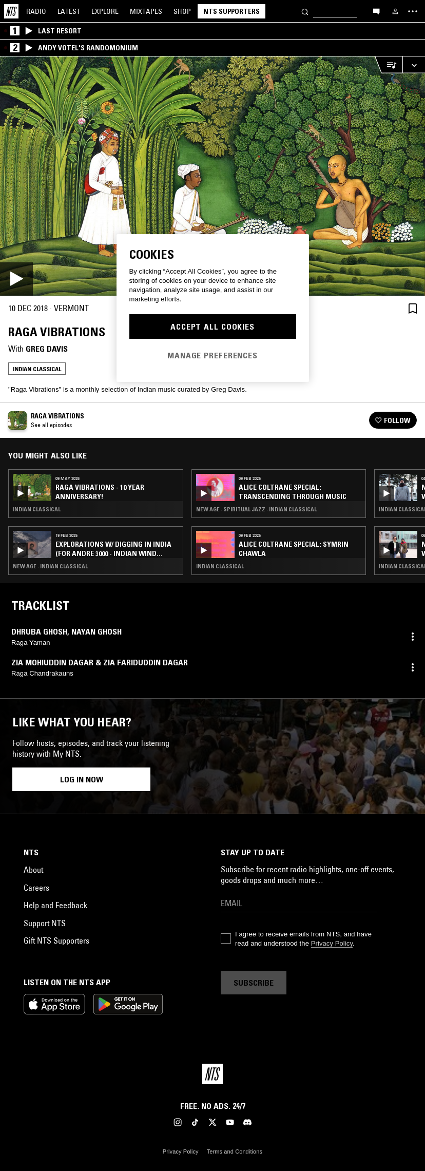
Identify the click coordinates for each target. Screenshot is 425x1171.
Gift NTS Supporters (56, 940)
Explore (105, 11)
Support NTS (45, 923)
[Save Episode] (412, 308)
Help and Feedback (55, 905)
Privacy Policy (332, 943)
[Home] (11, 11)
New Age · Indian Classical (50, 566)
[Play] (212, 176)
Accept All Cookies (212, 326)
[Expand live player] (413, 64)
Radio (36, 11)
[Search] (305, 11)
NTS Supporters (231, 11)
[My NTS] (395, 11)
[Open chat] (376, 11)
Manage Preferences (212, 355)
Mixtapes (146, 11)
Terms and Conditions (234, 1151)
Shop (182, 11)
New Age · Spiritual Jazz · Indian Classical (256, 509)
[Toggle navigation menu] (412, 11)
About (33, 870)
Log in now (81, 779)
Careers (36, 887)
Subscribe (254, 982)
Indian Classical (37, 369)
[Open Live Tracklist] (388, 64)
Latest (68, 11)
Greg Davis (47, 348)
